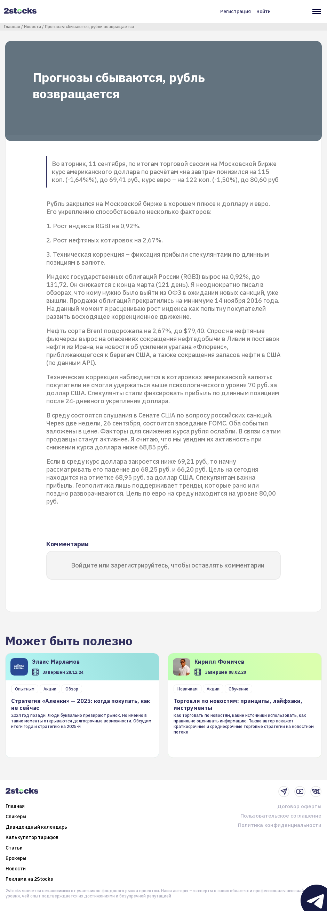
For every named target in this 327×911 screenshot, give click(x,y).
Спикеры (16, 816)
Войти (263, 11)
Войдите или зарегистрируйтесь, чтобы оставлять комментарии (167, 565)
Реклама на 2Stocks (29, 879)
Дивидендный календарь (36, 827)
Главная (12, 26)
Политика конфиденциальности (279, 825)
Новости (32, 26)
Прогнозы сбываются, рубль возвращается (89, 26)
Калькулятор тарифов (32, 837)
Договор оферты (299, 806)
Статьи (14, 848)
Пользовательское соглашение (280, 815)
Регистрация (235, 11)
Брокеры (16, 858)
